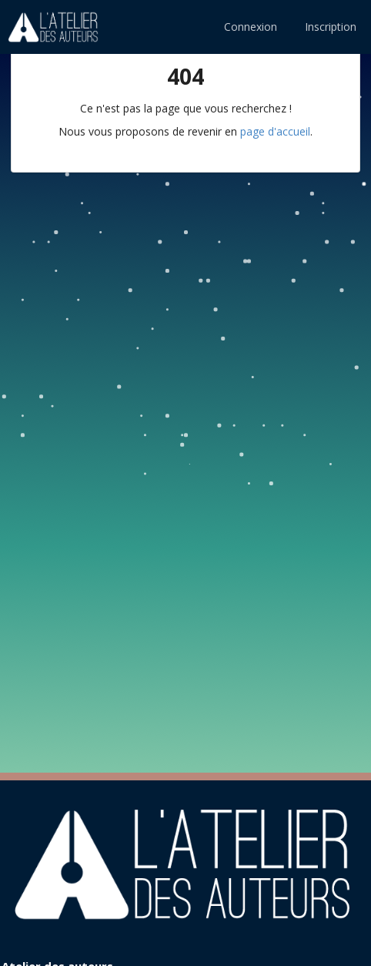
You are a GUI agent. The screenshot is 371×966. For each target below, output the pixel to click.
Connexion (250, 26)
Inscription (330, 26)
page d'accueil (275, 131)
